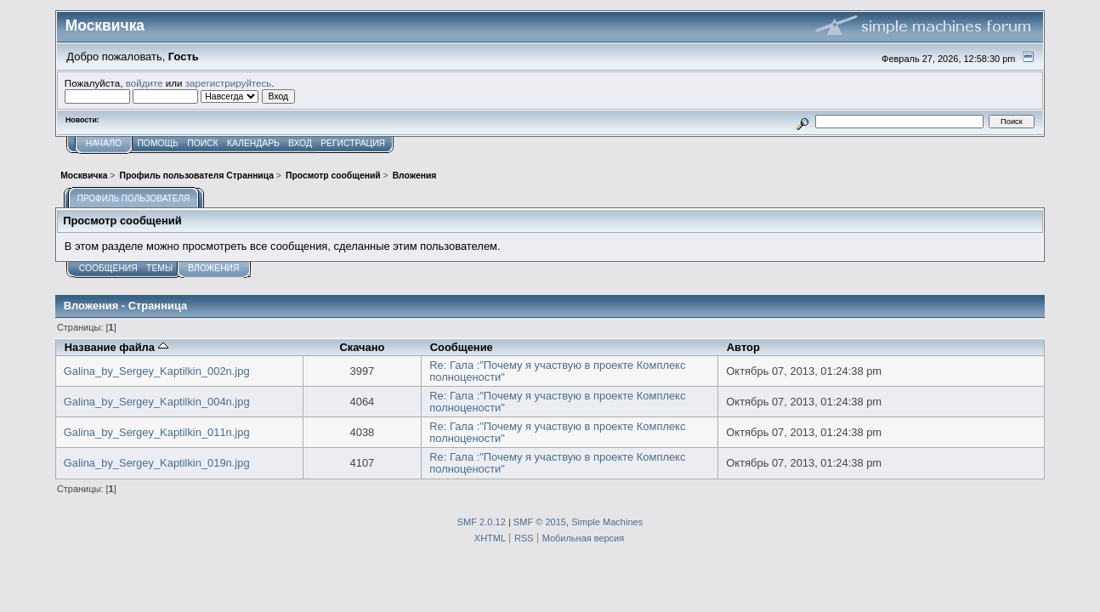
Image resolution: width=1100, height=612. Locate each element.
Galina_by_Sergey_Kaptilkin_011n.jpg (157, 432)
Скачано (361, 347)
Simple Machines (607, 522)
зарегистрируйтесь (228, 82)
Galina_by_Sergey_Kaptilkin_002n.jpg (157, 371)
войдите (144, 82)
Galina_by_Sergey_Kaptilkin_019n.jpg (157, 462)
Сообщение (461, 347)
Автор (743, 347)
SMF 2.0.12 (481, 522)
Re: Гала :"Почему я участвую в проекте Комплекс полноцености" (557, 371)
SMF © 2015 (539, 522)
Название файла (116, 347)
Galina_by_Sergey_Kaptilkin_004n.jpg (157, 401)
